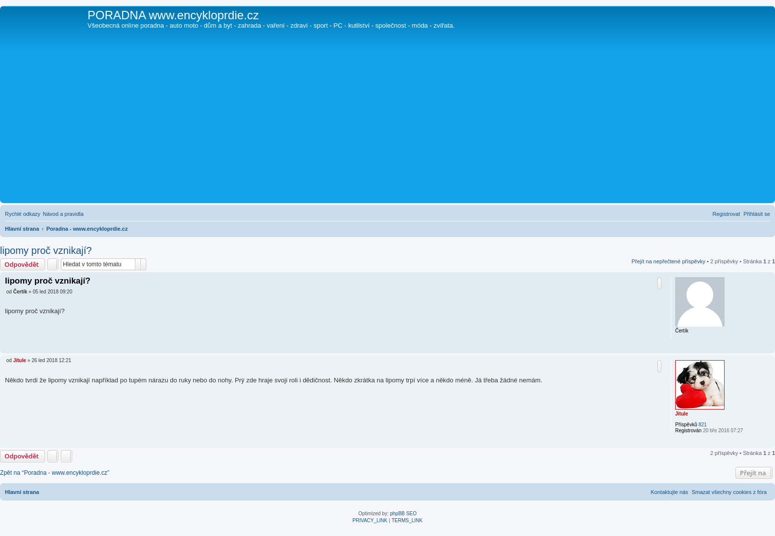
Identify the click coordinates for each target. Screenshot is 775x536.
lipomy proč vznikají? (46, 250)
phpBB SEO (403, 513)
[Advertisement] (387, 126)
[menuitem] (63, 214)
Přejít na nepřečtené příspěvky (668, 261)
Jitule (681, 413)
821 (702, 424)
